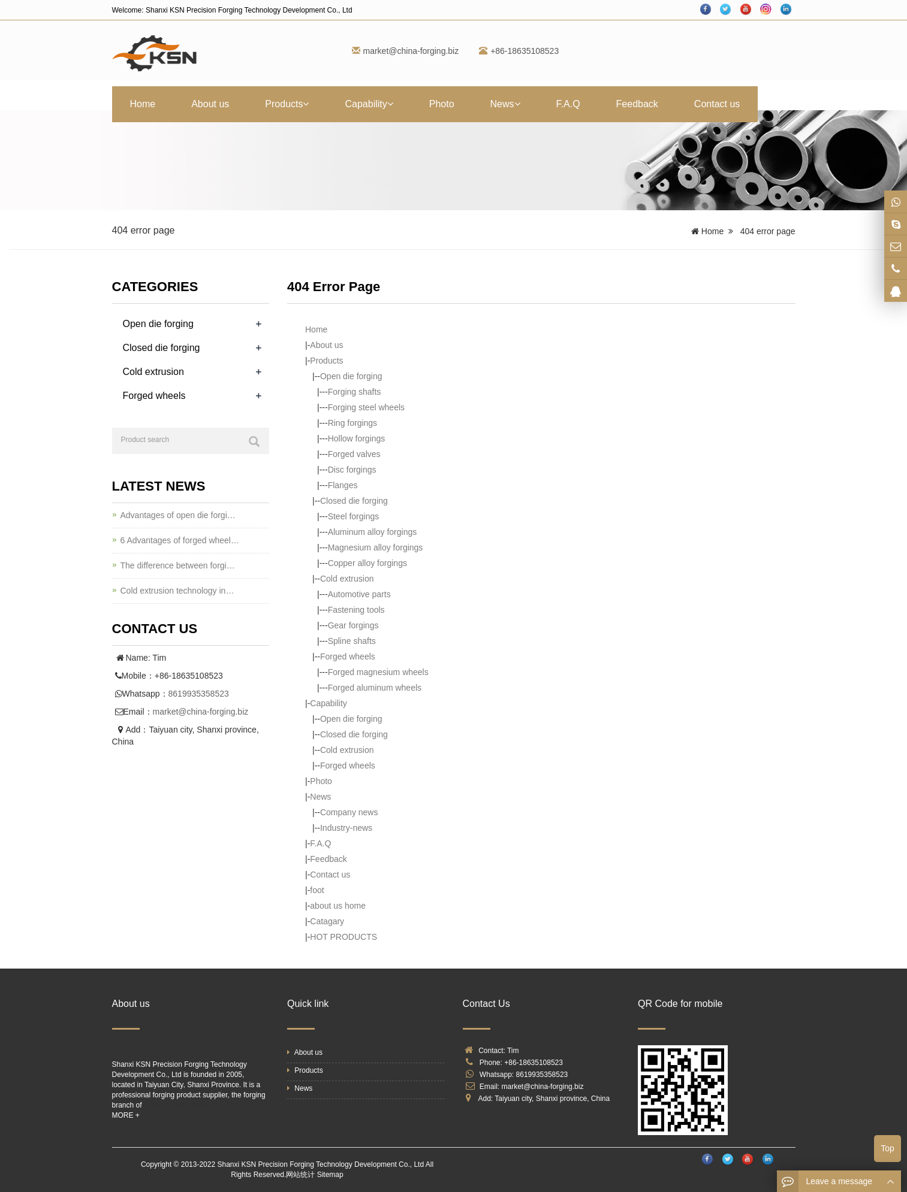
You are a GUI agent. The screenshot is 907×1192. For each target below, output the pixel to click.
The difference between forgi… (177, 565)
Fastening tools (356, 610)
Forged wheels (347, 656)
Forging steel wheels (366, 407)
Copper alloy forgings (367, 563)
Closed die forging (354, 501)
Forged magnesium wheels (378, 672)
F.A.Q (568, 104)
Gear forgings (353, 625)
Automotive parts (359, 594)
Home (143, 104)
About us (210, 104)
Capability (369, 104)
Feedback (637, 104)
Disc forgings (352, 469)
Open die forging (351, 376)
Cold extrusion (347, 578)
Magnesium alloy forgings (375, 547)
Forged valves (354, 454)
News (505, 104)
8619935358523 (198, 693)
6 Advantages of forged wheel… (179, 540)
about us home (338, 905)
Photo (441, 104)
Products (287, 104)
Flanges (343, 485)
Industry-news (346, 828)
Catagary (327, 921)
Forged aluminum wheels (374, 687)
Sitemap (330, 1174)
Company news (349, 812)
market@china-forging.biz (411, 51)
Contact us (717, 104)
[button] (306, 104)
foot (317, 890)
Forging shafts (354, 392)
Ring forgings (353, 423)
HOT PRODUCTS (343, 937)
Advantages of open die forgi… (178, 515)
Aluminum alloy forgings (372, 532)
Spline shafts (352, 641)
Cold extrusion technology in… (177, 590)
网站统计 (300, 1174)
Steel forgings (353, 516)
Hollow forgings (356, 438)
